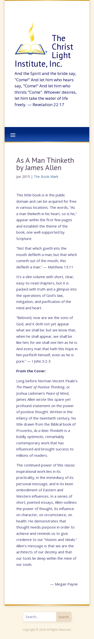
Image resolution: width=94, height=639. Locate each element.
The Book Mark (46, 176)
